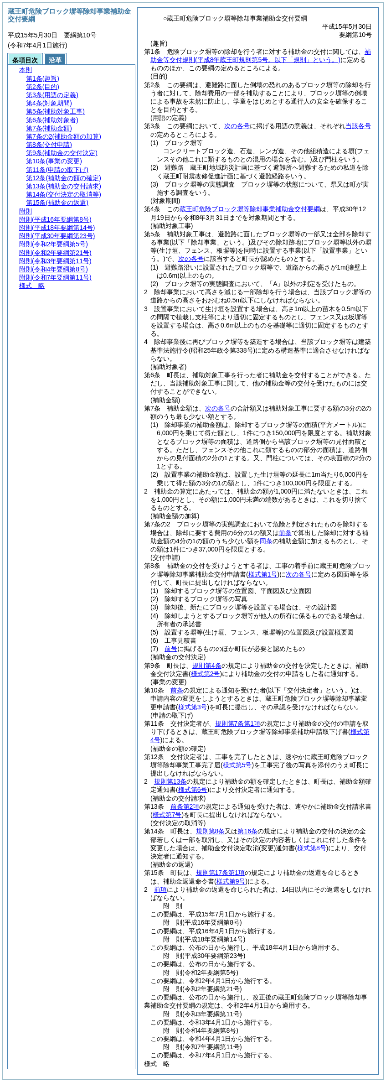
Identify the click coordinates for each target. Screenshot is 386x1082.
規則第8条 (210, 831)
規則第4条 (206, 665)
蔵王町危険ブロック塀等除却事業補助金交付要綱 (250, 209)
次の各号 (237, 126)
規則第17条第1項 (220, 872)
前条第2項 (185, 806)
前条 (285, 532)
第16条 (247, 831)
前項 (160, 889)
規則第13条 (170, 781)
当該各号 (358, 126)
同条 (266, 541)
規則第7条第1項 (238, 723)
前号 (171, 648)
